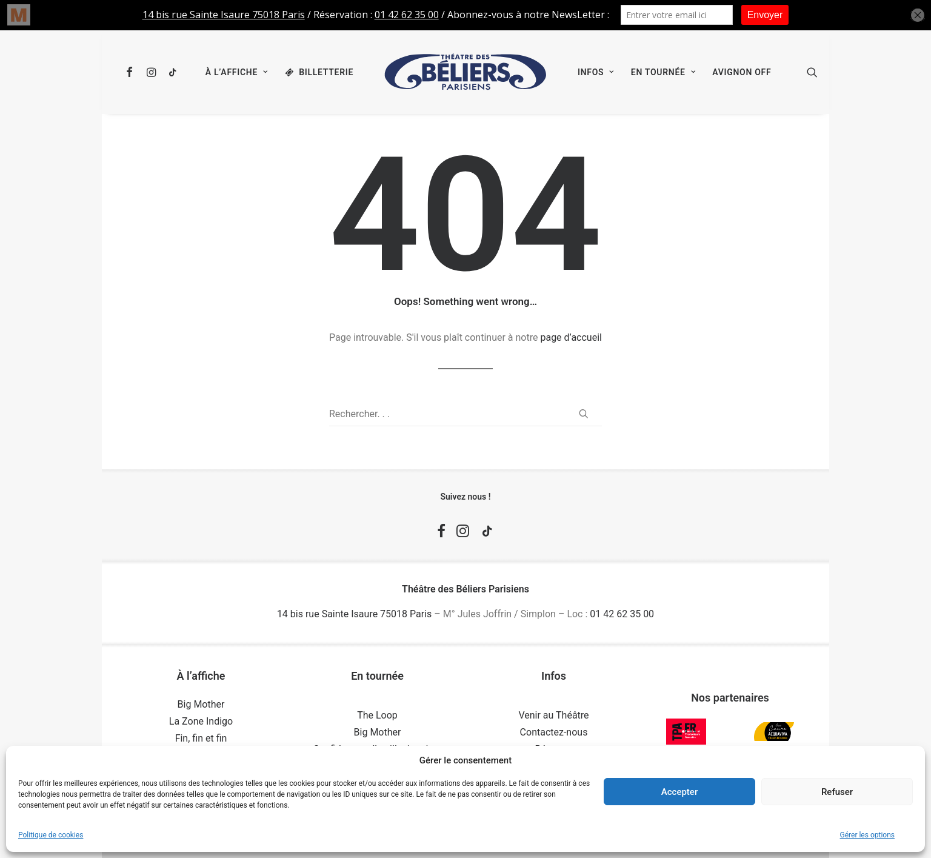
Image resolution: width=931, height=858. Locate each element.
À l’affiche (236, 72)
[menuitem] (132, 72)
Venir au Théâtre (553, 715)
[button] (132, 72)
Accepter (679, 791)
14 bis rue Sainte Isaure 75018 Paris (354, 614)
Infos (596, 72)
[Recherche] (465, 414)
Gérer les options (867, 835)
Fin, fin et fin (201, 738)
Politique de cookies (50, 835)
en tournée (663, 72)
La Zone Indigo (201, 721)
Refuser (837, 791)
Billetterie (326, 72)
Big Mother (201, 704)
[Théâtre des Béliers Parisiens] (465, 72)
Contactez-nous (554, 732)
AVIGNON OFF (741, 72)
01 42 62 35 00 (622, 614)
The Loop (377, 715)
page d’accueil (571, 337)
